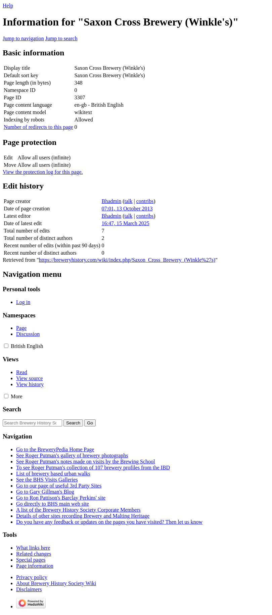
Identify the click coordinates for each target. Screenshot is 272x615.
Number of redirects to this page (38, 127)
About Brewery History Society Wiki (56, 583)
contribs (145, 201)
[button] (6, 346)
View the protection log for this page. (43, 172)
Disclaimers (29, 589)
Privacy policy (31, 577)
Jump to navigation (23, 38)
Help (8, 5)
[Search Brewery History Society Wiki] (32, 422)
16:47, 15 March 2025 (125, 223)
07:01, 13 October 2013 (127, 208)
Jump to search (61, 38)
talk (129, 201)
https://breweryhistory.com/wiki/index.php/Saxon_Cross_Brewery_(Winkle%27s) (127, 260)
